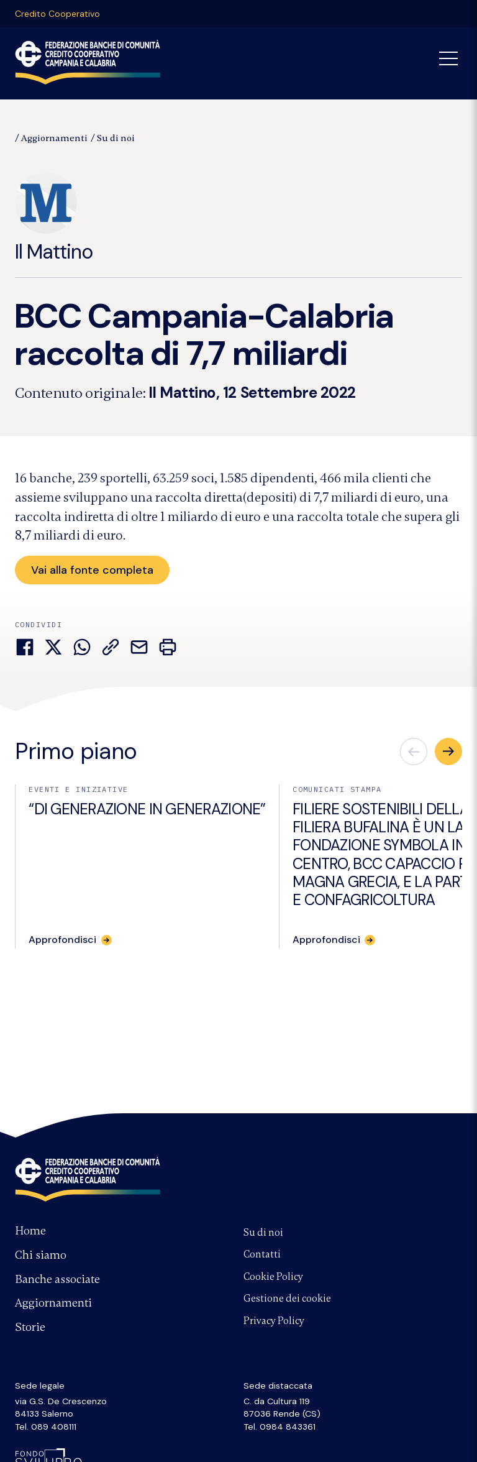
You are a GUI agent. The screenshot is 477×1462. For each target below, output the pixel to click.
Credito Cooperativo (57, 13)
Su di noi (116, 138)
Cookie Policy (273, 1277)
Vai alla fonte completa (94, 570)
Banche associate (57, 1279)
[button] (448, 752)
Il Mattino (54, 218)
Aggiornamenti (54, 138)
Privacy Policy (273, 1321)
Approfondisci (63, 940)
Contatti (262, 1254)
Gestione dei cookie (287, 1298)
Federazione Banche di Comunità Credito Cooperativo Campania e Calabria (87, 1179)
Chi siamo (40, 1255)
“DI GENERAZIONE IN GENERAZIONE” (147, 811)
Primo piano (76, 751)
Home (30, 1231)
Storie (30, 1327)
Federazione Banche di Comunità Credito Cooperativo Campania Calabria (87, 62)
